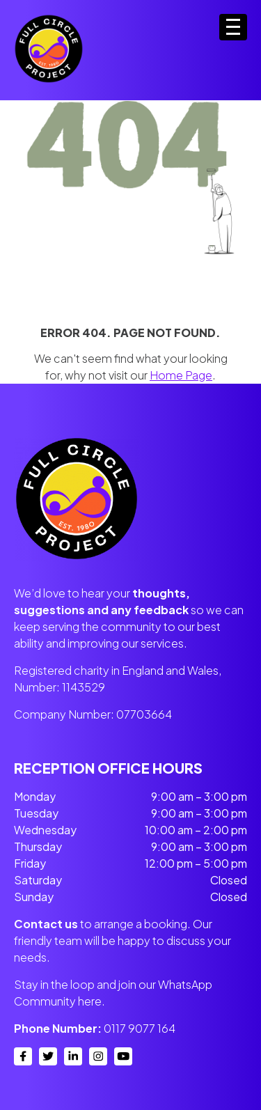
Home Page (181, 375)
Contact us (46, 923)
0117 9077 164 (139, 1028)
